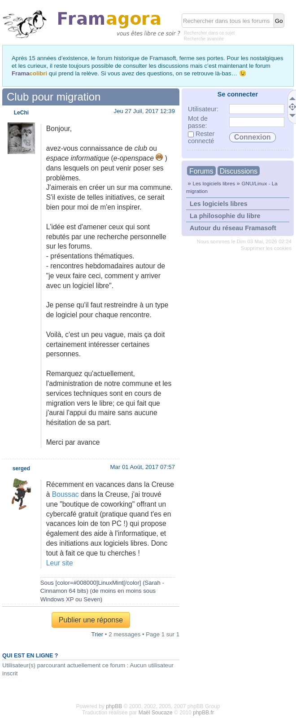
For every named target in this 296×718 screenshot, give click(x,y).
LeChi (21, 112)
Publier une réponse (91, 620)
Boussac (65, 494)
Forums (201, 171)
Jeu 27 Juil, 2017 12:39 (144, 111)
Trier (97, 634)
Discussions (238, 171)
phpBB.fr (203, 712)
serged (21, 468)
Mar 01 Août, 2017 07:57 (142, 467)
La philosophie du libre (225, 215)
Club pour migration (53, 97)
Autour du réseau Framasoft (233, 228)
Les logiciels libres (213, 183)
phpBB (114, 706)
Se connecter (238, 94)
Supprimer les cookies (266, 248)
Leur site (59, 563)
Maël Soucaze (156, 712)
